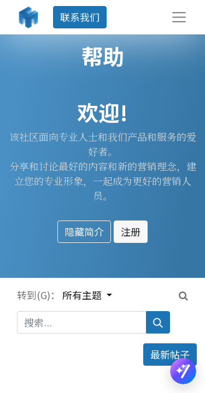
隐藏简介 (84, 231)
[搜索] (158, 322)
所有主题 (83, 295)
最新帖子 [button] (170, 354)
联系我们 (79, 17)
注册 (130, 231)
